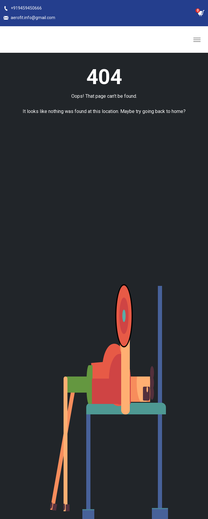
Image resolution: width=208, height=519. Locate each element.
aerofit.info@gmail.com (33, 17)
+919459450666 (26, 8)
